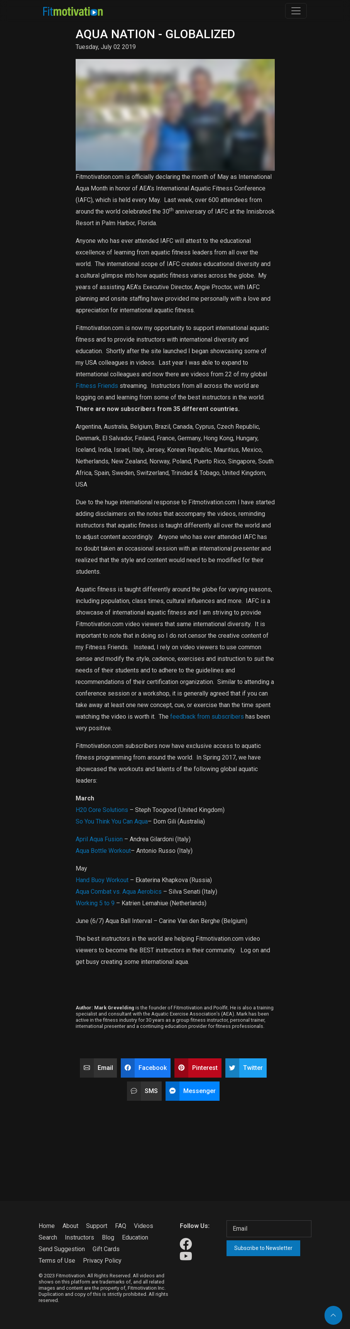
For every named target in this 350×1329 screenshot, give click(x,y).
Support (96, 1226)
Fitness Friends (97, 385)
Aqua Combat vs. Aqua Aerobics (119, 891)
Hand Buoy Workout (102, 880)
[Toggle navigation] (296, 11)
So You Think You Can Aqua (112, 821)
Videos (143, 1226)
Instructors (79, 1237)
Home (47, 1226)
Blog (108, 1237)
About (70, 1226)
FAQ (120, 1226)
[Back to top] (333, 1315)
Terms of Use (57, 1260)
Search (48, 1237)
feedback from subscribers (207, 716)
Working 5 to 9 (95, 903)
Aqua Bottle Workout (103, 850)
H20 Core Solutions (102, 810)
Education (135, 1237)
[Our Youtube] (186, 1257)
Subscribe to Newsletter (263, 1248)
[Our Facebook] (186, 1244)
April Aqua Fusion (99, 839)
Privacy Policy (102, 1260)
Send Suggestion (62, 1249)
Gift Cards (106, 1249)
